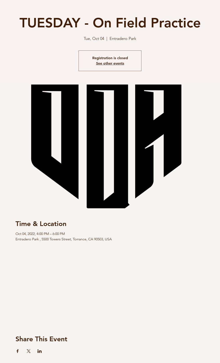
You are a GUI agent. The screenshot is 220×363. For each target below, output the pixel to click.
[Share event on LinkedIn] (39, 351)
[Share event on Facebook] (17, 351)
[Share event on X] (28, 351)
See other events (110, 63)
